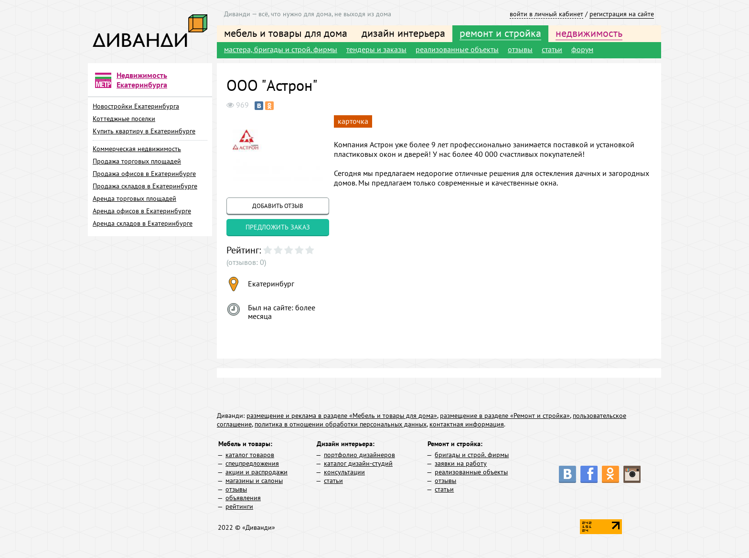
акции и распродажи (256, 472)
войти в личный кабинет (546, 14)
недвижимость (589, 33)
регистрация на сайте (621, 14)
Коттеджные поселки (124, 118)
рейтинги (239, 506)
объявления (243, 497)
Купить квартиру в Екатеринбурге (144, 131)
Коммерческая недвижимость (137, 148)
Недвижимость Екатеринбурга (142, 79)
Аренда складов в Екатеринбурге (143, 223)
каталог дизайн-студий (358, 463)
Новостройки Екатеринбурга (136, 106)
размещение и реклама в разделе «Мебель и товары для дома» (341, 415)
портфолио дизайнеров (359, 454)
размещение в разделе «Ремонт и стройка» (505, 415)
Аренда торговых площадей (134, 198)
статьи (552, 49)
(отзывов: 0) (246, 262)
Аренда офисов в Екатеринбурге (142, 211)
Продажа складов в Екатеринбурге (145, 186)
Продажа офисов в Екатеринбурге (144, 173)
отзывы (520, 49)
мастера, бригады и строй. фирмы (280, 49)
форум (582, 49)
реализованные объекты (457, 49)
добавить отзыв (277, 206)
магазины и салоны (254, 480)
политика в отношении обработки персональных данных (341, 424)
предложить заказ (278, 227)
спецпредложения (252, 463)
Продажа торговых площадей (137, 161)
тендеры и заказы (376, 49)
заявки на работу (461, 463)
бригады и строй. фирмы (472, 454)
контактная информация (466, 424)
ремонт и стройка (500, 33)
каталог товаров (249, 454)
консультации (344, 472)
